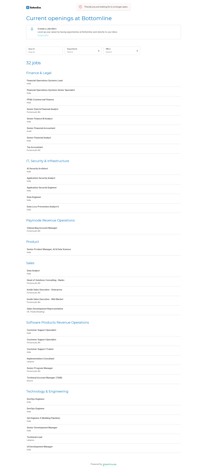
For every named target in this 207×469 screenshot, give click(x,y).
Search (31, 49)
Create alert (43, 35)
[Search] (44, 52)
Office (108, 49)
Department (72, 49)
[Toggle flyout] (98, 51)
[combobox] (67, 52)
